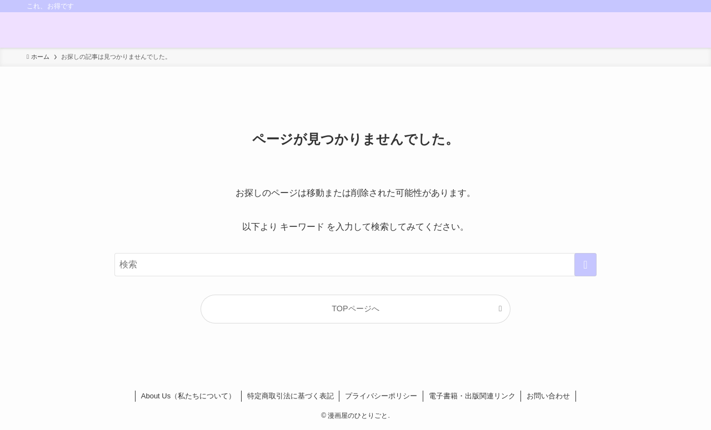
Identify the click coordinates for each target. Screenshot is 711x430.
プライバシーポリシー (381, 396)
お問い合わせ (548, 396)
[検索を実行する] (585, 264)
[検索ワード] (355, 264)
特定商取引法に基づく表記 (290, 396)
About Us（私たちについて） (188, 396)
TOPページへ (355, 308)
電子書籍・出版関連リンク (472, 396)
